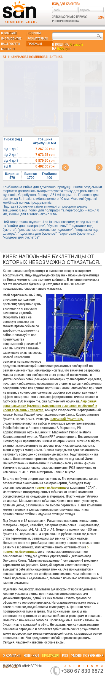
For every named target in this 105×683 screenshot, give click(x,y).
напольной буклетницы (67, 419)
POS (65, 655)
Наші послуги (10, 44)
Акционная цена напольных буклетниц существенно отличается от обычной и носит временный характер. (50, 405)
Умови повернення (87, 655)
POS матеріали (38, 38)
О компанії (9, 33)
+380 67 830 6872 (82, 671)
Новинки (34, 33)
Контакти (8, 49)
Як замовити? (11, 38)
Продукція (35, 44)
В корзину (45, 130)
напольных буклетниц (50, 487)
